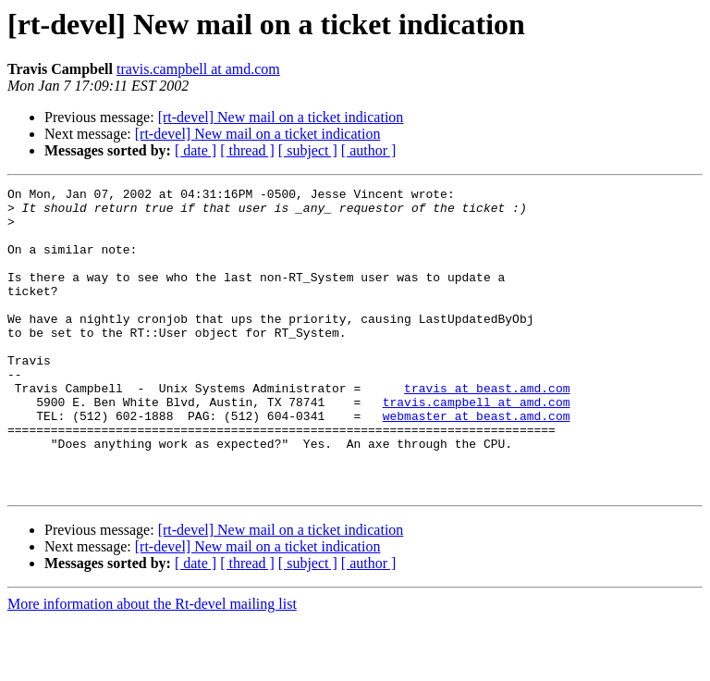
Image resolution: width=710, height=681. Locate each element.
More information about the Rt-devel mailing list (152, 665)
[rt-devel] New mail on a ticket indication (281, 117)
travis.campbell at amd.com (198, 69)
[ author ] (369, 150)
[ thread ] (247, 150)
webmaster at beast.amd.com (476, 462)
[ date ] (195, 150)
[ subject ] (307, 150)
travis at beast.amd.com (486, 429)
